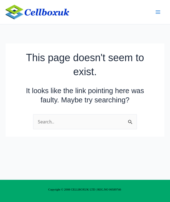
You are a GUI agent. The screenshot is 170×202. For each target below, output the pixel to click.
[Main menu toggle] (158, 12)
